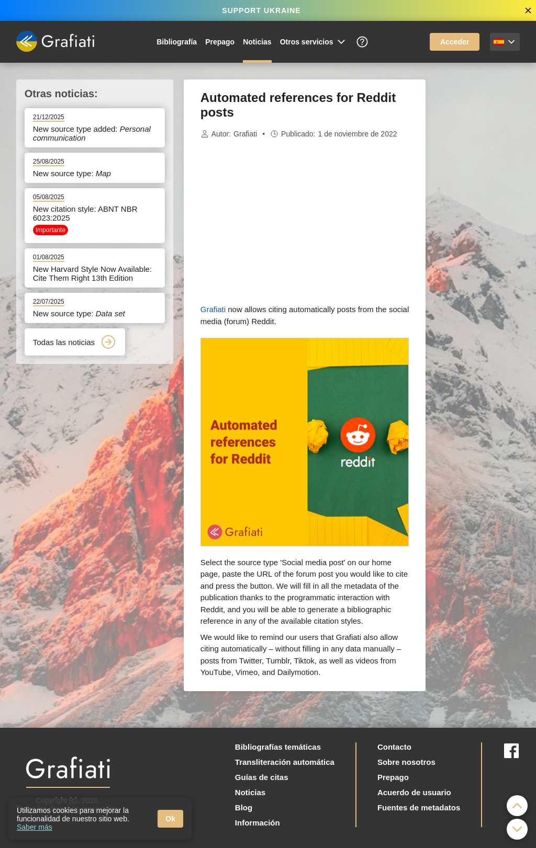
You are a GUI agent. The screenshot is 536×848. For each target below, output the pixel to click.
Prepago (219, 42)
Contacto (394, 746)
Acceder (454, 42)
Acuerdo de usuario (414, 792)
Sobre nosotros (406, 762)
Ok (170, 819)
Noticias (257, 42)
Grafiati (245, 133)
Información (257, 822)
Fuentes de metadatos (418, 807)
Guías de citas (261, 777)
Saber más (34, 827)
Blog (243, 807)
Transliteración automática (284, 762)
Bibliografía (177, 42)
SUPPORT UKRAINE (261, 10)
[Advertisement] (478, 236)
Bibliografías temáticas (278, 746)
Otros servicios (313, 42)
